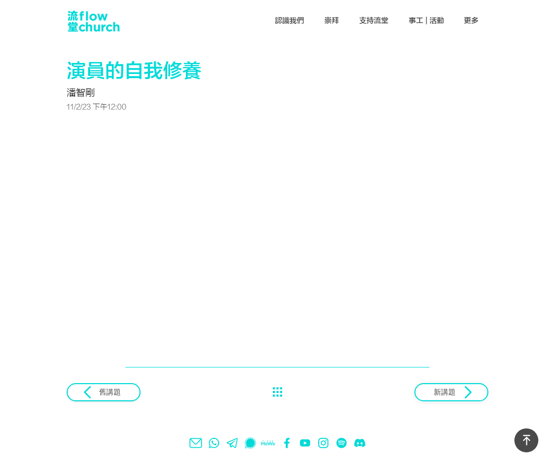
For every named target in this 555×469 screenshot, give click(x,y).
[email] (196, 443)
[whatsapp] (214, 443)
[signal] (250, 443)
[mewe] (268, 443)
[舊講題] (104, 392)
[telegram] (232, 443)
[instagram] (323, 443)
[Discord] (360, 443)
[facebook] (287, 443)
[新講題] (451, 392)
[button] (289, 20)
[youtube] (305, 443)
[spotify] (341, 443)
